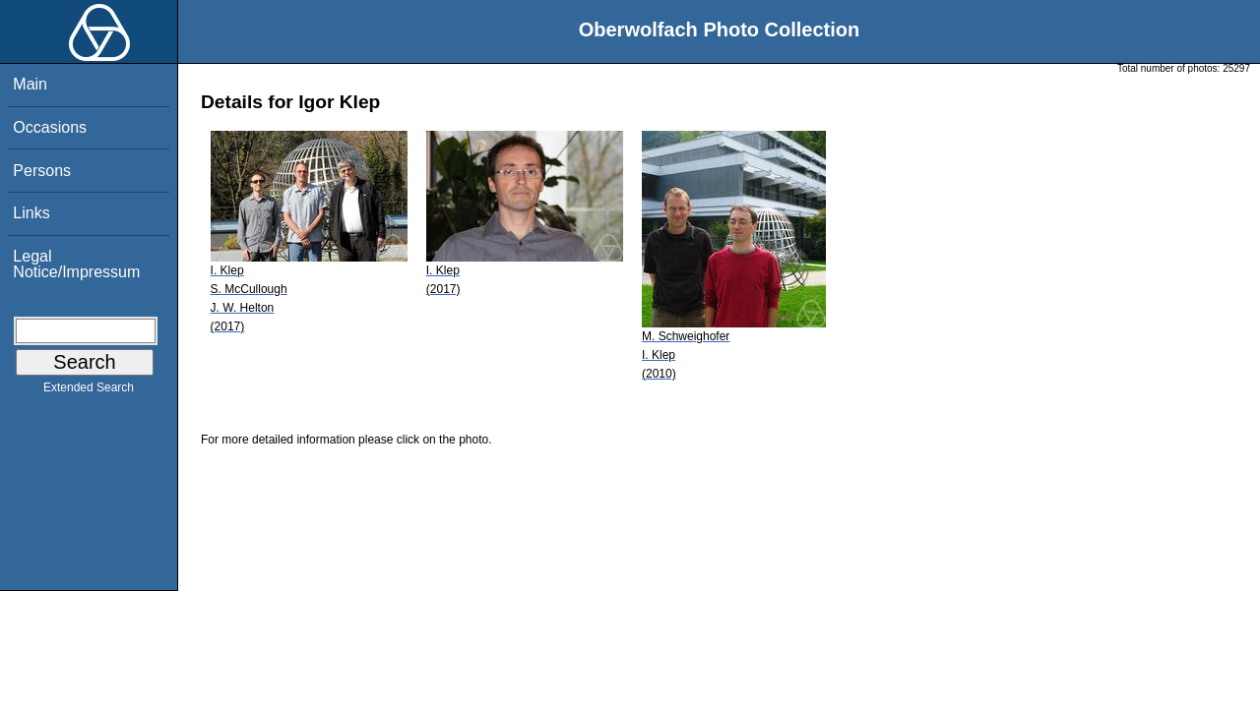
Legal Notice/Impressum (76, 264)
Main (30, 84)
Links (31, 213)
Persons (42, 170)
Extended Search (88, 391)
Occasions (50, 127)
